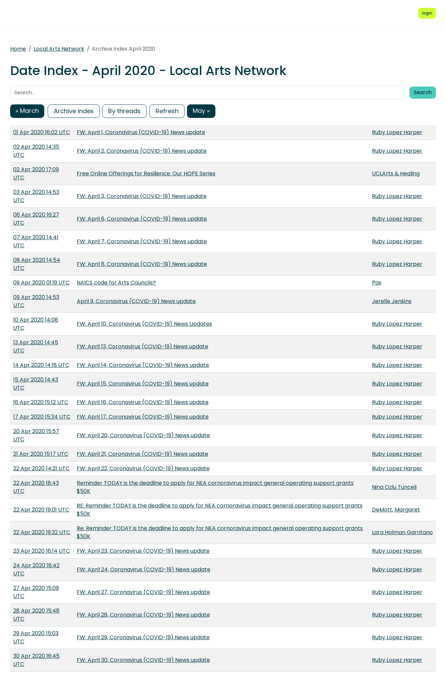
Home (18, 49)
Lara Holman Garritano (402, 532)
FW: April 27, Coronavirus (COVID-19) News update (143, 592)
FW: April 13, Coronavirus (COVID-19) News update (142, 346)
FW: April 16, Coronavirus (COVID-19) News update (143, 402)
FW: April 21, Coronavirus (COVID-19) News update (142, 454)
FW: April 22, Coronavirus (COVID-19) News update (143, 468)
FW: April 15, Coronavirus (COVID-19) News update (143, 384)
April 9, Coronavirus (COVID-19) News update (136, 301)
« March (27, 110)
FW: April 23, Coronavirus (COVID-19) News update (143, 551)
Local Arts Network (59, 49)
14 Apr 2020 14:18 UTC (41, 365)
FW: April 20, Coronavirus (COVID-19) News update (143, 435)
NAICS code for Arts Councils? (116, 283)
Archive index (74, 111)
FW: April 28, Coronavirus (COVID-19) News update (143, 615)
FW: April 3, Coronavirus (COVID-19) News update (142, 196)
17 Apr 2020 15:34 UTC (41, 417)
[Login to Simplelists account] (427, 13)
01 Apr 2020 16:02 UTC (41, 132)
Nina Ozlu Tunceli (394, 487)
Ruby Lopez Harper (397, 132)
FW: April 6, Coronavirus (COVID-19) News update (142, 219)
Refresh (167, 111)
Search (423, 92)
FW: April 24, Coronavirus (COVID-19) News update (143, 569)
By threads (124, 111)
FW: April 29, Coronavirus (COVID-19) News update (143, 637)
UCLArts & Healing (396, 173)
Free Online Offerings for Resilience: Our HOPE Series (146, 173)
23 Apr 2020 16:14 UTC (41, 551)
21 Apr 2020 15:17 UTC (40, 454)
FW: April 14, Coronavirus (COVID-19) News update (143, 365)
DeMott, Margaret (396, 510)
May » (201, 110)
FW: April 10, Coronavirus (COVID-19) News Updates (144, 324)
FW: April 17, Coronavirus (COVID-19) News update (143, 417)
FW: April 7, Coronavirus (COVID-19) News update (142, 241)
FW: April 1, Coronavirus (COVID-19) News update (141, 132)
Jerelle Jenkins (392, 301)
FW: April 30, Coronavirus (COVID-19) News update (143, 660)
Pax (376, 283)
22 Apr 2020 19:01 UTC (41, 510)
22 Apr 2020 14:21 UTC (41, 468)
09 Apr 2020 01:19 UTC (41, 283)
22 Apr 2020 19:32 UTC (41, 532)
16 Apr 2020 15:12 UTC (40, 402)
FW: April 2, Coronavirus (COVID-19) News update (142, 151)
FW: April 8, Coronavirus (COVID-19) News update (142, 264)
